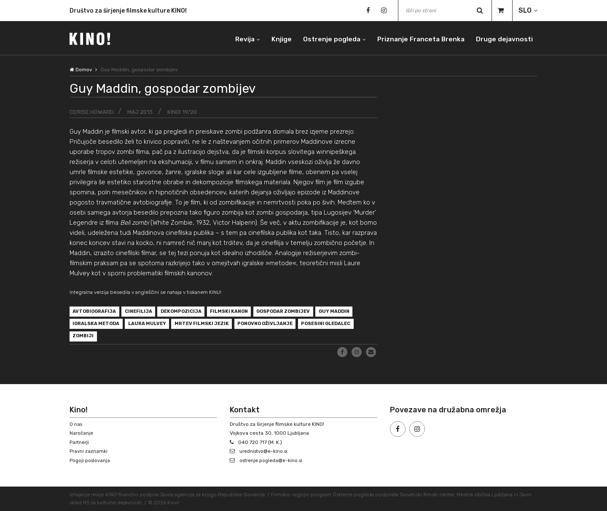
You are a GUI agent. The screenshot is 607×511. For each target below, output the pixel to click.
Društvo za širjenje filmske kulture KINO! (128, 11)
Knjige (276, 38)
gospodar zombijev (302, 312)
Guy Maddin (89, 326)
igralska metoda (141, 326)
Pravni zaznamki (89, 451)
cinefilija (144, 312)
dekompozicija (191, 312)
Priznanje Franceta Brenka (418, 38)
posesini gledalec (101, 339)
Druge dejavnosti (503, 38)
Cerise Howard (92, 112)
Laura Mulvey (196, 326)
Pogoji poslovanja (91, 460)
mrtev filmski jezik (255, 326)
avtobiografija (96, 312)
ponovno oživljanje (324, 326)
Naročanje (82, 433)
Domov (81, 70)
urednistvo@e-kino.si (265, 451)
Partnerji (80, 442)
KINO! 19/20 (184, 112)
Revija (239, 38)
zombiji (149, 339)
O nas (76, 424)
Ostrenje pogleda (327, 38)
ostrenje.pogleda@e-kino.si (272, 460)
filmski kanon (242, 312)
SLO (525, 10)
